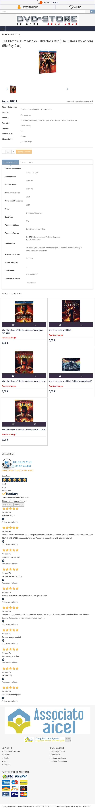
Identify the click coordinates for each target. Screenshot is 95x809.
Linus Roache (72, 120)
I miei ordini (56, 755)
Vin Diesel (24, 120)
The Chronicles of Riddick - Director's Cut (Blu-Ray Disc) (22, 331)
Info (5, 761)
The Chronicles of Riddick (60, 330)
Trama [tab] (23, 162)
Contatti (7, 765)
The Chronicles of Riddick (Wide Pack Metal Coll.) (70, 381)
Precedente (7, 504)
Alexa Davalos (52, 120)
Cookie (6, 758)
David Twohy (25, 125)
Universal (29, 181)
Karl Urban (62, 120)
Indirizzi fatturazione (59, 761)
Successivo (18, 504)
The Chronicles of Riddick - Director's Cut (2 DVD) (23, 381)
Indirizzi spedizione (59, 758)
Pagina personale (58, 751)
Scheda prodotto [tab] (10, 162)
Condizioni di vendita (12, 751)
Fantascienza (26, 115)
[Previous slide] (7, 89)
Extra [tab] (31, 162)
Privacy (6, 755)
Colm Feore (42, 120)
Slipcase (29, 258)
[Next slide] (67, 89)
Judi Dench (33, 120)
